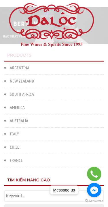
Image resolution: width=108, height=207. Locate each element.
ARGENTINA (16, 67)
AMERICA (14, 107)
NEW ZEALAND (19, 80)
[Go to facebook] (94, 190)
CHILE (11, 146)
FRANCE (13, 160)
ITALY (11, 133)
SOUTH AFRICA (19, 93)
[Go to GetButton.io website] (94, 201)
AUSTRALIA (16, 120)
